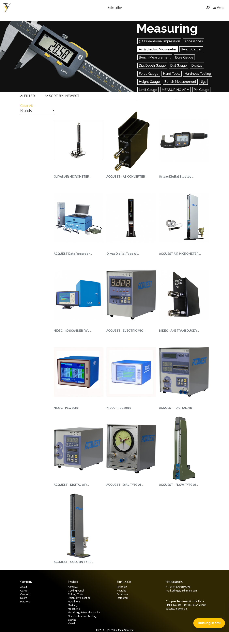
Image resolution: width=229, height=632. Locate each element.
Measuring (74, 608)
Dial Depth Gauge (152, 65)
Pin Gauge (201, 90)
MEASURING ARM (175, 90)
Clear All (26, 106)
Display (196, 65)
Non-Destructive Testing (82, 616)
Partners (25, 601)
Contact (24, 594)
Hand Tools (171, 74)
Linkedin (122, 587)
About (23, 587)
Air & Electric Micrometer (157, 49)
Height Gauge (149, 82)
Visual (71, 623)
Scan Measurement (194, 98)
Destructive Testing (79, 598)
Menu (218, 8)
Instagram (122, 598)
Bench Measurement (155, 57)
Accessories (193, 41)
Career (24, 590)
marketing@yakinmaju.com (182, 590)
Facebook (122, 594)
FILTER (27, 96)
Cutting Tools (75, 594)
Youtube (121, 590)
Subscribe (115, 8)
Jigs (203, 82)
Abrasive (73, 587)
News (23, 598)
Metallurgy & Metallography (84, 612)
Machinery (74, 601)
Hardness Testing (198, 74)
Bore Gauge (184, 57)
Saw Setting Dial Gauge (156, 98)
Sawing (72, 619)
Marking (72, 605)
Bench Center (191, 49)
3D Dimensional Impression (159, 41)
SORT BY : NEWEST (62, 96)
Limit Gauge (148, 90)
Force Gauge (148, 74)
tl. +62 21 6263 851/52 (178, 587)
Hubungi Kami (209, 623)
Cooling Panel (76, 590)
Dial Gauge (178, 65)
